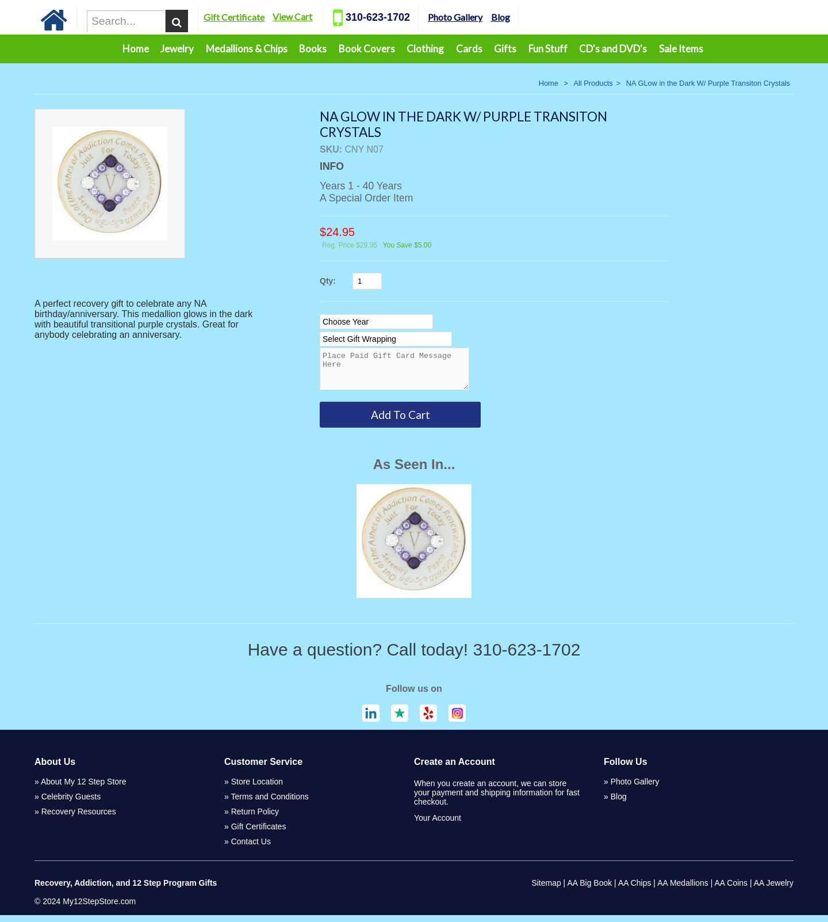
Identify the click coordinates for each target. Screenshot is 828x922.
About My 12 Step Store (83, 788)
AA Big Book (589, 889)
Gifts (505, 49)
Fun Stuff (548, 49)
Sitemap (546, 889)
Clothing (425, 49)
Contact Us (251, 848)
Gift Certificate (259, 17)
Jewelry (177, 49)
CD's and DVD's (613, 49)
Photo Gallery (481, 17)
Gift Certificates (258, 833)
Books (313, 49)
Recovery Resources (78, 818)
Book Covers (367, 49)
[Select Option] (376, 321)
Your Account (437, 824)
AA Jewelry (773, 889)
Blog (525, 17)
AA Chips (634, 889)
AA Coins (731, 889)
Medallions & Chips (247, 49)
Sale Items (681, 49)
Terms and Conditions (269, 803)
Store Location (257, 788)
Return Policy (255, 818)
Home (135, 49)
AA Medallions (682, 889)
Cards (469, 49)
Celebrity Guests (71, 803)
